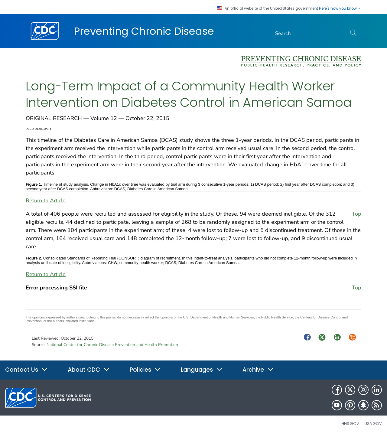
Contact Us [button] (26, 370)
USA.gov (373, 423)
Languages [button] (202, 370)
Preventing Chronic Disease (144, 31)
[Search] (309, 33)
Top (356, 213)
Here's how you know (340, 8)
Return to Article (46, 200)
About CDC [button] (89, 370)
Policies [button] (145, 370)
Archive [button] (258, 370)
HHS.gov (350, 423)
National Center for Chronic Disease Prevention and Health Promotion (112, 344)
